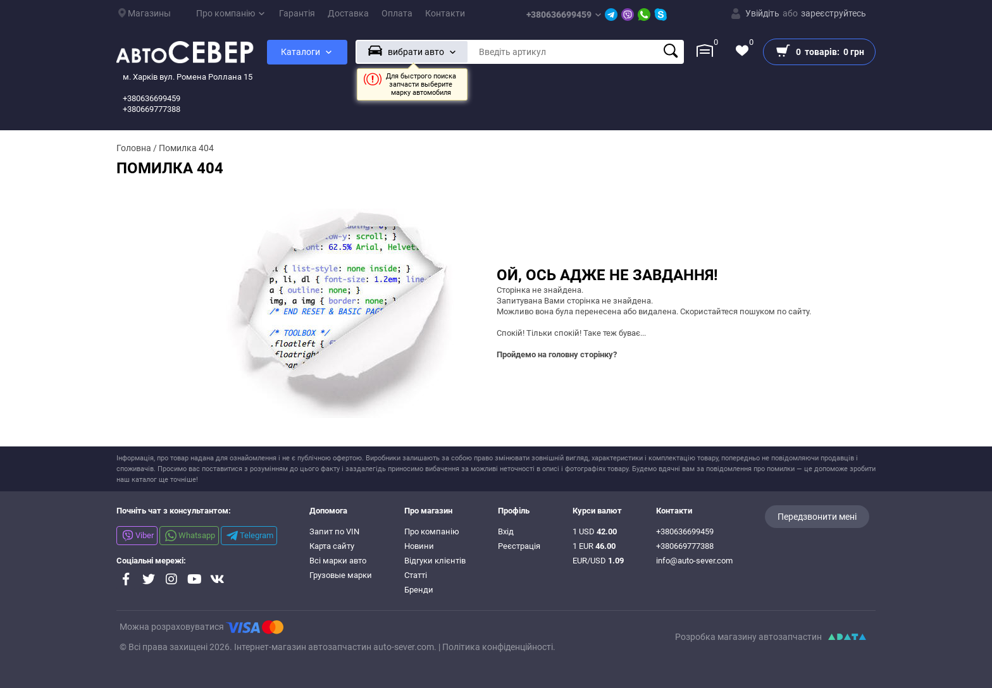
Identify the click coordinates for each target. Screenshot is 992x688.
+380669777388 (685, 546)
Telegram (249, 535)
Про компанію (230, 13)
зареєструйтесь (833, 13)
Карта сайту (331, 546)
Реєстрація (519, 546)
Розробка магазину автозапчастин (748, 637)
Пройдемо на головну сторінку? (557, 354)
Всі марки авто (337, 560)
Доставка (348, 13)
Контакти (445, 13)
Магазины (144, 13)
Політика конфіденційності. (498, 647)
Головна (133, 148)
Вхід (506, 531)
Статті (415, 575)
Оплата (396, 13)
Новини (419, 546)
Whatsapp (190, 535)
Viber (138, 535)
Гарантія (297, 13)
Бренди (418, 589)
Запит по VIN (334, 531)
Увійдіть (762, 13)
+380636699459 (563, 14)
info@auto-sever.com (694, 560)
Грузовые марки (340, 575)
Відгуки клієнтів (435, 560)
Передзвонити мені (817, 517)
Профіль (514, 510)
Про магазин (428, 510)
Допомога (328, 510)
